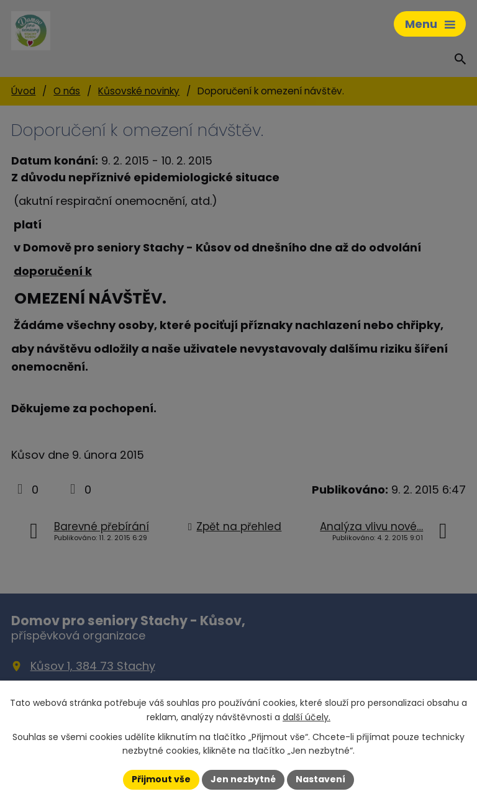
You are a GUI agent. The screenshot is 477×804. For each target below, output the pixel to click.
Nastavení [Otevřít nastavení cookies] (320, 779)
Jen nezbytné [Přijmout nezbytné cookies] (243, 779)
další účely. (306, 717)
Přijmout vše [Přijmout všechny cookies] (161, 779)
